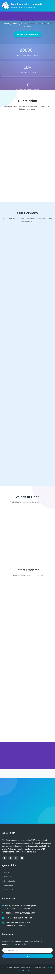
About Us (7, 877)
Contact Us (7, 890)
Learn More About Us (27, 34)
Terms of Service (30, 970)
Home (5, 872)
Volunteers (7, 885)
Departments (8, 881)
